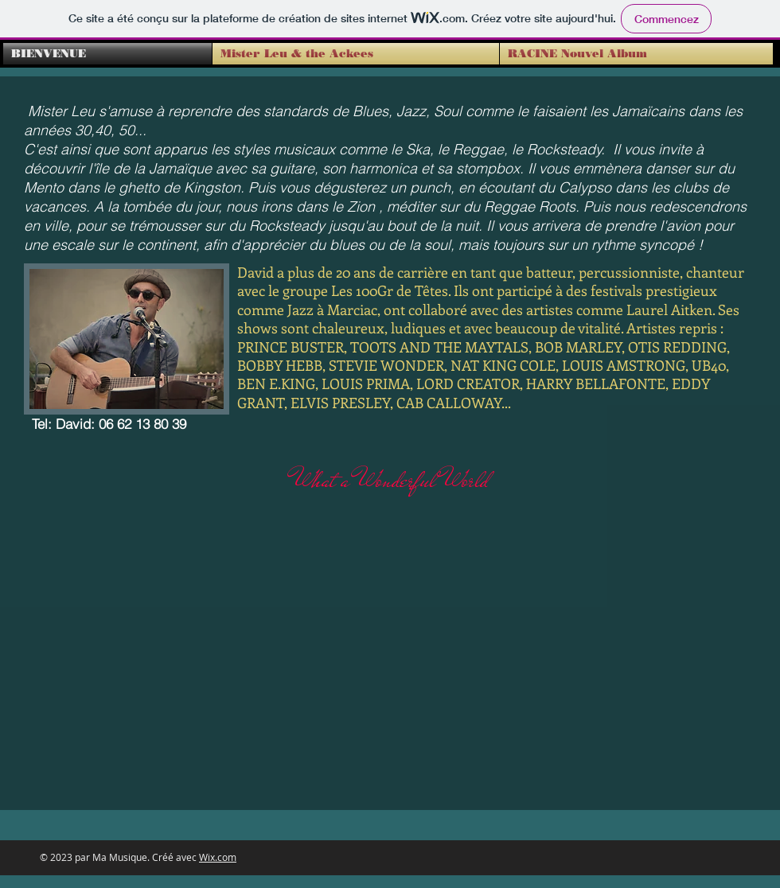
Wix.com (217, 857)
